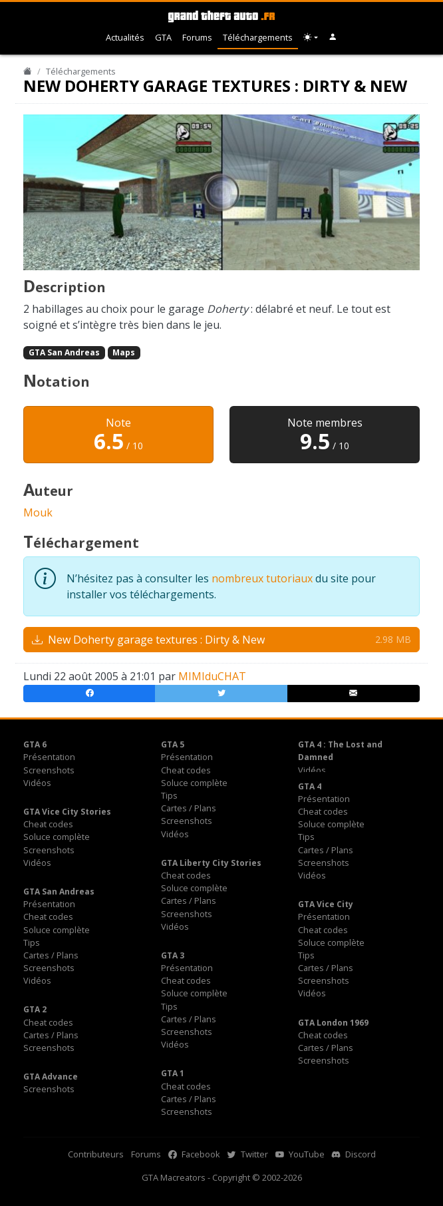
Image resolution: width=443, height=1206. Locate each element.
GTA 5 (172, 744)
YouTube (300, 1154)
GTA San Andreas (64, 352)
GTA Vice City (325, 904)
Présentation (49, 757)
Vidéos (37, 783)
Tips (169, 795)
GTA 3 (172, 955)
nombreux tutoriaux (262, 578)
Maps (123, 352)
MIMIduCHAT (212, 676)
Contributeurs (96, 1154)
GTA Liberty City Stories (211, 863)
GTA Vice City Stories (67, 811)
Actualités (125, 37)
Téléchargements (258, 37)
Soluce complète (194, 783)
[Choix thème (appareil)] (310, 37)
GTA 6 (35, 744)
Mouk (38, 512)
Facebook (194, 1154)
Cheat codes (186, 770)
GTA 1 (172, 1073)
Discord (354, 1154)
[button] (333, 37)
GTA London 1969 (333, 1022)
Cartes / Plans (188, 808)
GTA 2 (35, 1009)
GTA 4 (309, 786)
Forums (197, 37)
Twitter (247, 1154)
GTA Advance (50, 1076)
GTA (163, 37)
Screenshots (48, 770)
